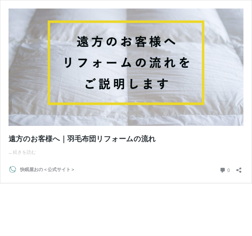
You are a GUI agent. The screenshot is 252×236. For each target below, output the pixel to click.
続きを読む (24, 152)
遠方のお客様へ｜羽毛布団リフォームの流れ (82, 139)
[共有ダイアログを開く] (238, 168)
